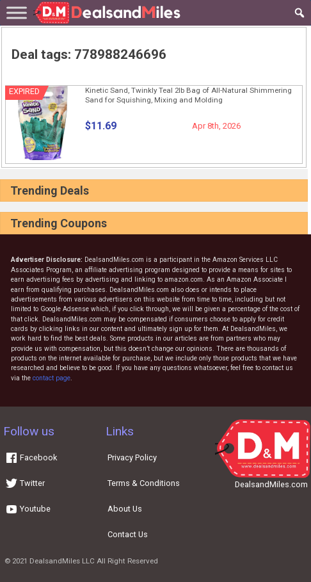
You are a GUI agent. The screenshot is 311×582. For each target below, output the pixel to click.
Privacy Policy (132, 457)
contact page (51, 378)
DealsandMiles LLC (62, 560)
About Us (125, 508)
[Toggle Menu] (16, 12)
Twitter (25, 483)
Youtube (28, 508)
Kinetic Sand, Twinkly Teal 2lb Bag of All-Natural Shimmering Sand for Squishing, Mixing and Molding (188, 95)
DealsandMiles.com (271, 484)
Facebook (31, 457)
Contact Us (128, 534)
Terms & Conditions (144, 483)
